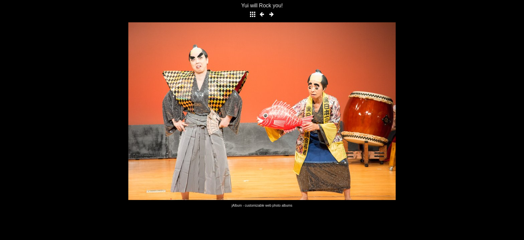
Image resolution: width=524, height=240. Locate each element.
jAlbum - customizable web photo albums (262, 205)
